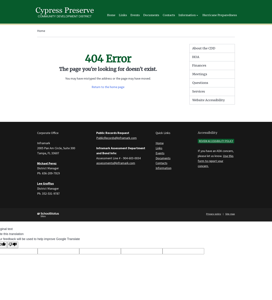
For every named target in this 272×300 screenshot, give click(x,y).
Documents (163, 158)
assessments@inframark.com (115, 163)
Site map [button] (230, 214)
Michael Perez (47, 163)
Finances (199, 65)
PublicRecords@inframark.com (116, 138)
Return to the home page (108, 87)
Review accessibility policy (216, 141)
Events (160, 153)
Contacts (161, 163)
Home (41, 31)
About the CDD (203, 48)
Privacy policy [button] (213, 214)
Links (159, 148)
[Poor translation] (12, 245)
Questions (200, 83)
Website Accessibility (208, 100)
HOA (195, 57)
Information (163, 168)
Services (198, 91)
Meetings (199, 74)
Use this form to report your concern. (215, 161)
